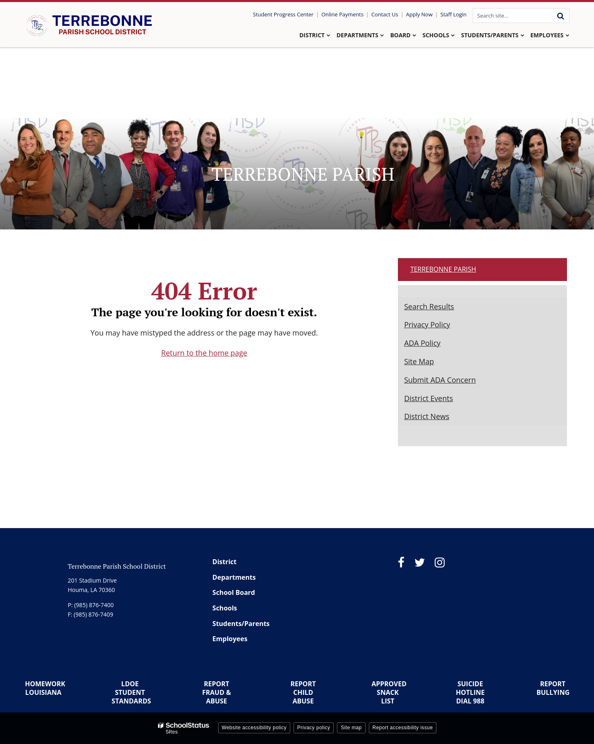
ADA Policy (422, 343)
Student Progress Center (283, 14)
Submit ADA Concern (440, 380)
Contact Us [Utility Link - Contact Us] (384, 14)
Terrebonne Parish (443, 269)
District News (426, 416)
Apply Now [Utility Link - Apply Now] (419, 14)
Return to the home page (204, 353)
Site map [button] (351, 727)
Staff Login (453, 14)
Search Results (429, 306)
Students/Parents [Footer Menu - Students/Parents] (241, 623)
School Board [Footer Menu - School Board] (233, 592)
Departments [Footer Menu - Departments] (234, 577)
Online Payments (342, 14)
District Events (428, 398)
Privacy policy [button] (313, 727)
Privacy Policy (427, 324)
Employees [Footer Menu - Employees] (230, 638)
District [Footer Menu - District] (224, 561)
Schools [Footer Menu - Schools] (224, 607)
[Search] (561, 16)
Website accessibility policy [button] (254, 727)
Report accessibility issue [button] (403, 727)
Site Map (419, 361)
